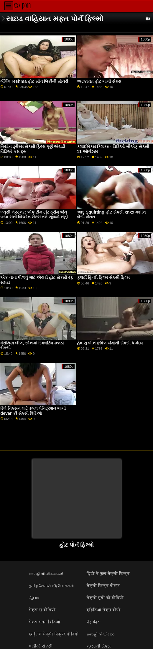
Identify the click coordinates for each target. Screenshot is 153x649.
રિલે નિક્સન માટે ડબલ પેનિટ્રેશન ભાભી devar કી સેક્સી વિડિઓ (33, 411)
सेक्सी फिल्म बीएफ (103, 585)
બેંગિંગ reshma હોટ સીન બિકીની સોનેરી (34, 81)
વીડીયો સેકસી (40, 646)
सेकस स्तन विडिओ (44, 621)
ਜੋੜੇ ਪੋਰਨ (93, 621)
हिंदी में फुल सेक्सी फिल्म (108, 573)
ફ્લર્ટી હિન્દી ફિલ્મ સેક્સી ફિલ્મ (103, 277)
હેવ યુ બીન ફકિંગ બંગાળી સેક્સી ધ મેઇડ (110, 343)
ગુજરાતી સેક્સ (99, 646)
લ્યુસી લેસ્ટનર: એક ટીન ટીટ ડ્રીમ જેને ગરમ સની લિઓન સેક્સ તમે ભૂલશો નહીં (34, 214)
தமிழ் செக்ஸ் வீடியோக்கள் (51, 585)
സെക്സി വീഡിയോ (100, 634)
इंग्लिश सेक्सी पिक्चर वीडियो (54, 634)
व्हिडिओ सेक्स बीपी (104, 609)
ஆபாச (34, 597)
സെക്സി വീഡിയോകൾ (46, 573)
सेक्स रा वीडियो (42, 609)
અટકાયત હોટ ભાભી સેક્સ (99, 81)
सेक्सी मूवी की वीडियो (105, 597)
